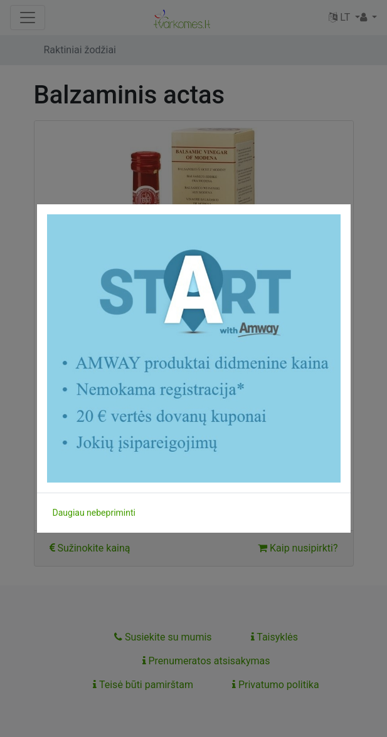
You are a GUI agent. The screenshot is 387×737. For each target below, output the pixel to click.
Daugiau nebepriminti (94, 513)
